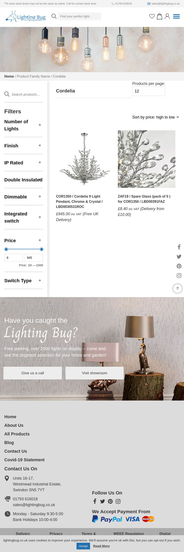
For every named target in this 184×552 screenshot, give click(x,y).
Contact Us (15, 451)
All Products (17, 434)
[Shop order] (153, 119)
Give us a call (36, 373)
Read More (101, 546)
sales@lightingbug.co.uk (163, 3)
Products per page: (148, 88)
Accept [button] (83, 546)
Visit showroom (106, 373)
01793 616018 (122, 3)
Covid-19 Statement (24, 459)
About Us (13, 425)
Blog (9, 442)
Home (9, 76)
